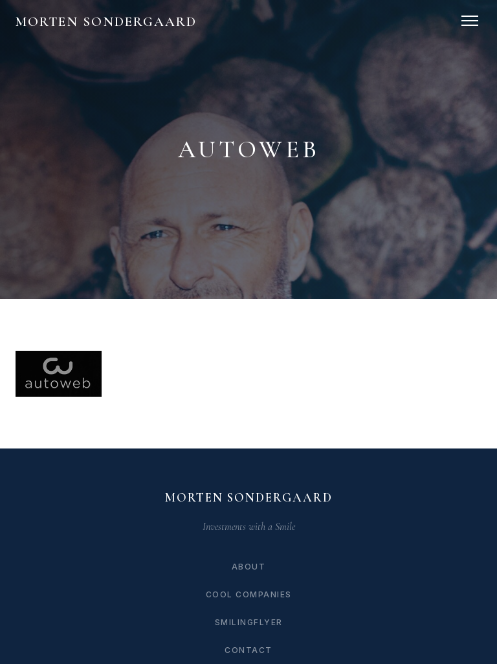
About (249, 566)
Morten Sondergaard (106, 22)
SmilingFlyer (249, 622)
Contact (248, 650)
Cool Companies (249, 594)
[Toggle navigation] (469, 20)
